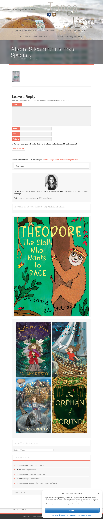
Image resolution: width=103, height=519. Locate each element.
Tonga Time (35, 191)
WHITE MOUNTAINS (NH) (25, 30)
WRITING (43, 36)
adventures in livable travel (76, 191)
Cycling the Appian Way (37, 474)
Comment (16, 105)
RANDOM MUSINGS (28, 36)
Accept (72, 510)
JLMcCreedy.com (46, 198)
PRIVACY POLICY (19, 510)
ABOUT (52, 36)
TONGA (69, 30)
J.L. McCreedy (34, 59)
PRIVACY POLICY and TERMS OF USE (78, 515)
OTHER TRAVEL (80, 30)
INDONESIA (51, 30)
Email (15, 134)
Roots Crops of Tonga (36, 465)
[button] (98, 493)
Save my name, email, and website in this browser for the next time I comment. (45, 144)
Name (15, 129)
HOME (60, 36)
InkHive (36, 516)
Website (15, 139)
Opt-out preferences (58, 515)
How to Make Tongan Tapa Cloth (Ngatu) (43, 483)
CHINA (60, 30)
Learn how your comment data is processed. (60, 160)
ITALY (41, 30)
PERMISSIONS (19, 492)
